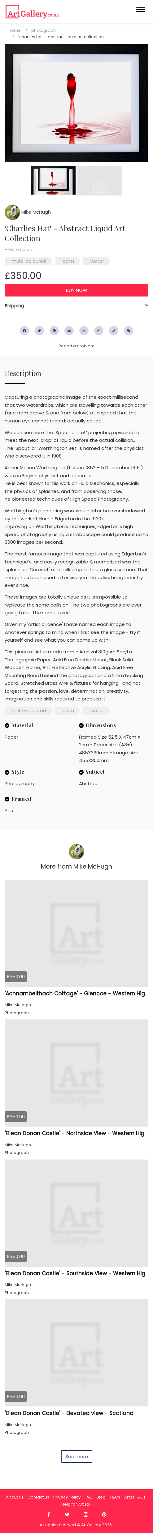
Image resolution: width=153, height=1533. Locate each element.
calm (68, 261)
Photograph (43, 30)
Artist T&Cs (135, 1497)
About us (15, 1497)
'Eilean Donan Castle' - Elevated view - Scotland (69, 1413)
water (97, 261)
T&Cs (115, 1497)
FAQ (89, 1497)
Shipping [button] (14, 305)
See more (76, 1456)
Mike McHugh (28, 212)
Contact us (38, 1497)
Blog (101, 1497)
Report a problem (76, 346)
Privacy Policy (67, 1497)
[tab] (76, 306)
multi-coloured (29, 261)
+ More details (19, 249)
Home (15, 30)
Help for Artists (75, 1504)
